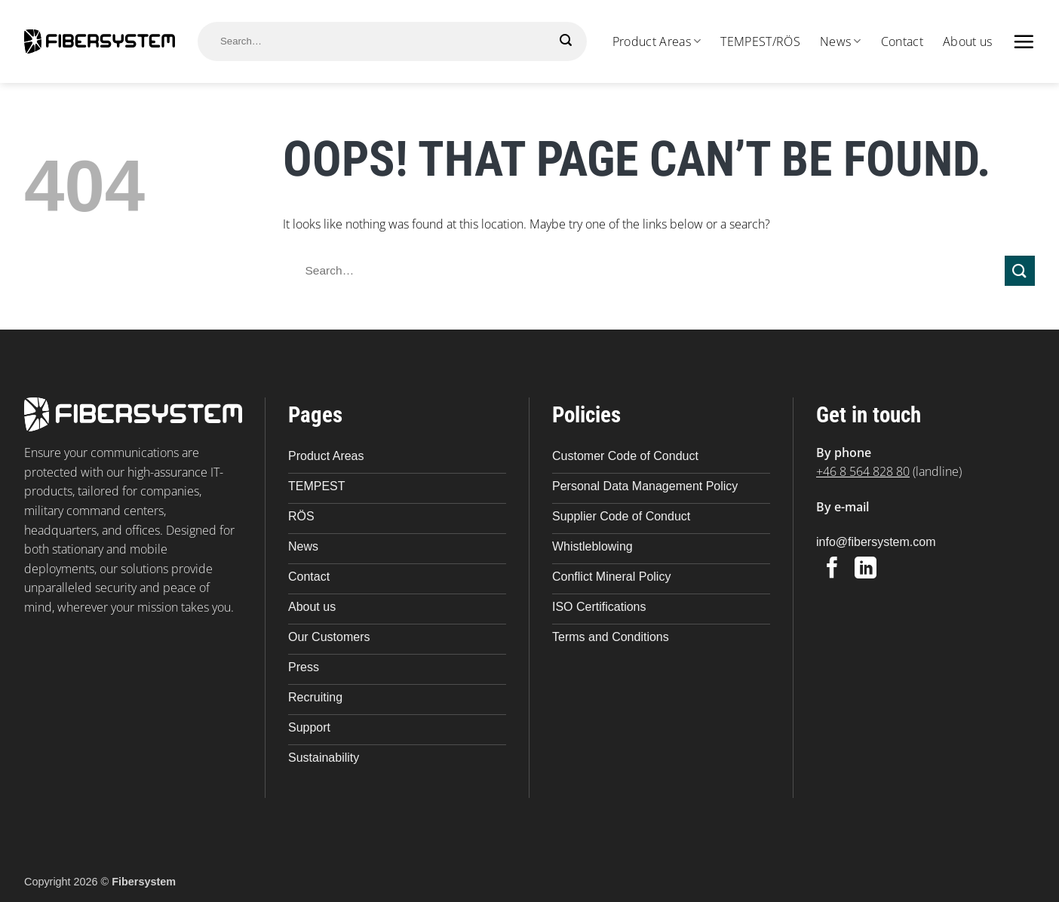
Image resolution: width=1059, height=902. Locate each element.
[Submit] (566, 40)
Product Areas (656, 41)
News (840, 41)
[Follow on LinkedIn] (865, 569)
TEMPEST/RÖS (760, 41)
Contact (902, 41)
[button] (1023, 41)
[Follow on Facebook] (832, 569)
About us (968, 41)
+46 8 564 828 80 (863, 471)
